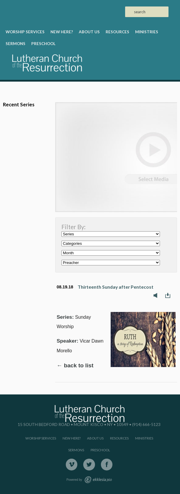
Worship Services (25, 31)
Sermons (15, 43)
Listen (157, 295)
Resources (117, 31)
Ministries (146, 31)
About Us (89, 31)
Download (169, 295)
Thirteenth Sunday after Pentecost (115, 287)
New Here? (61, 31)
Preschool (43, 43)
